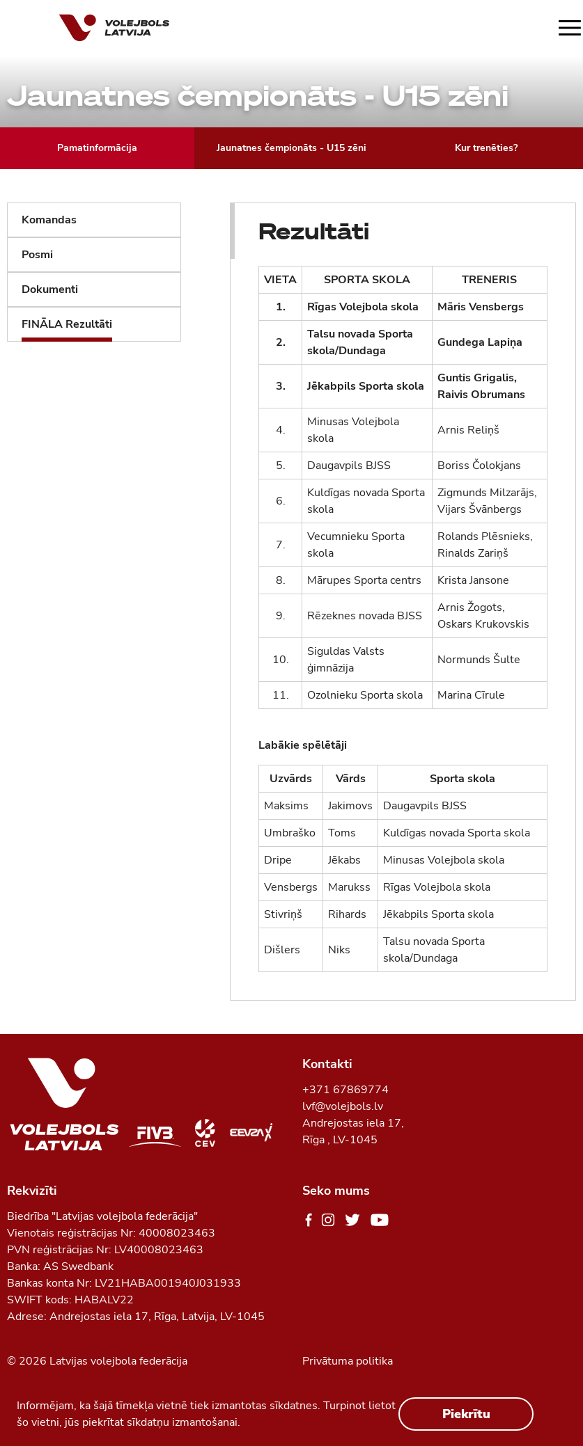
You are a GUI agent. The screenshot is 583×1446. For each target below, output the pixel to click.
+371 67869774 (345, 1089)
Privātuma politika (347, 1361)
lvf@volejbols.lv (342, 1106)
